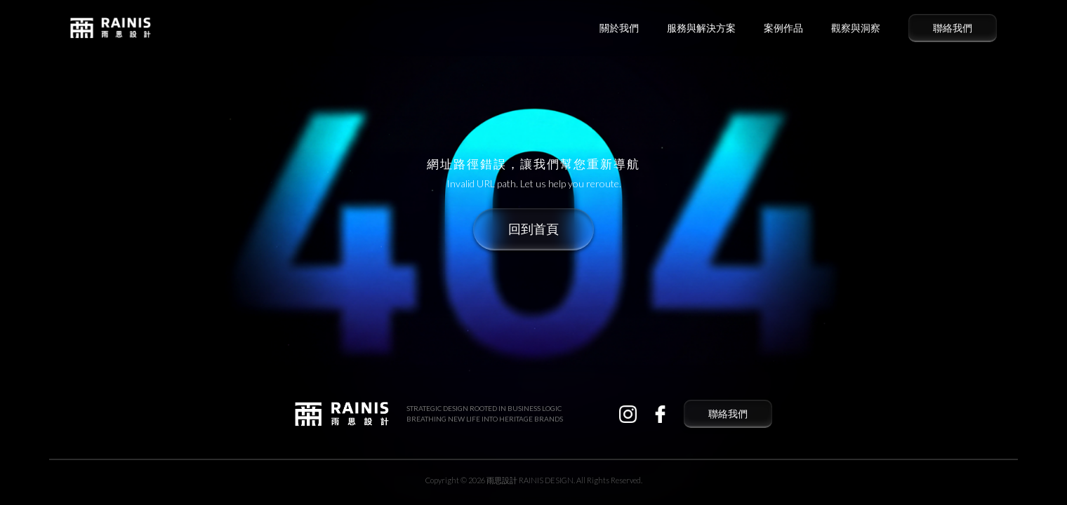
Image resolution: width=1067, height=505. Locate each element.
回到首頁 (533, 229)
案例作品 (783, 28)
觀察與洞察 (855, 28)
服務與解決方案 (701, 28)
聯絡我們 (952, 28)
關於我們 (619, 28)
